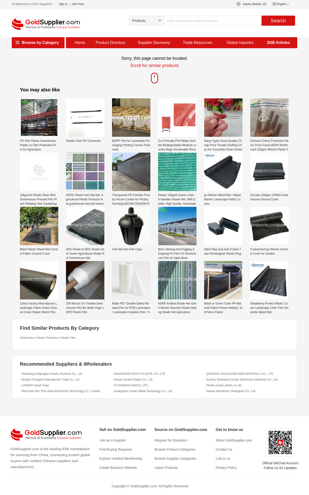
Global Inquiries (240, 43)
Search (278, 20)
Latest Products (166, 468)
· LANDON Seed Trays (34, 385)
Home (80, 43)
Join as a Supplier (112, 440)
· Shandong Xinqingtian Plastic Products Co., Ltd (51, 374)
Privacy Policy (226, 468)
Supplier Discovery (154, 43)
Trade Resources (197, 43)
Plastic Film (67, 338)
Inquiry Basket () (254, 4)
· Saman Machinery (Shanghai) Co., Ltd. (230, 391)
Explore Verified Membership (120, 458)
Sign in (63, 4)
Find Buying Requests (115, 449)
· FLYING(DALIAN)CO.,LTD (130, 385)
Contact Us (224, 449)
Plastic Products (47, 338)
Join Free (78, 4)
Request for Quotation (170, 440)
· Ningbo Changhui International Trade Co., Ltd (49, 379)
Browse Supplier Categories (175, 458)
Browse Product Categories (174, 449)
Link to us (223, 458)
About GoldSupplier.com (234, 440)
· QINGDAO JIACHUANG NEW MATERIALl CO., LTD (239, 374)
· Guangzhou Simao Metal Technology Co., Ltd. (142, 391)
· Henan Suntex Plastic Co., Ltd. (132, 379)
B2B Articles (278, 43)
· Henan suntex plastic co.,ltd (223, 385)
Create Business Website (118, 468)
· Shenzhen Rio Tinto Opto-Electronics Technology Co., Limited (60, 391)
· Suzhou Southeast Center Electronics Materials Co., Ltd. (241, 379)
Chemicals (26, 338)
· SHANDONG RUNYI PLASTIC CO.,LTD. (139, 374)
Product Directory (110, 43)
